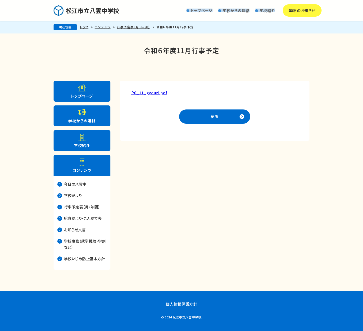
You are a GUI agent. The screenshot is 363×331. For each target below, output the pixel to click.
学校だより (73, 195)
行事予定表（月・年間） (133, 27)
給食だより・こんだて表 (83, 218)
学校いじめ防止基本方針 (84, 258)
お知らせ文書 (75, 229)
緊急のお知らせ (288, 10)
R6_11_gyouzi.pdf (149, 92)
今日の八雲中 (75, 184)
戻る (215, 116)
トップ (84, 27)
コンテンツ (103, 27)
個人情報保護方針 (181, 304)
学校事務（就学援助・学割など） (85, 244)
